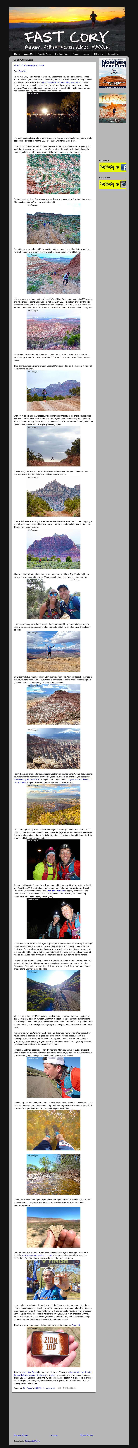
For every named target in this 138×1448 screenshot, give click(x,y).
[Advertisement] (53, 1413)
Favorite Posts (44, 54)
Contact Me (113, 54)
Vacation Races (31, 1372)
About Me (28, 54)
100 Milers (98, 54)
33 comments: (50, 1388)
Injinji (53, 1375)
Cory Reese (28, 1388)
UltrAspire (41, 1375)
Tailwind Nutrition (28, 1375)
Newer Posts (21, 1435)
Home (17, 54)
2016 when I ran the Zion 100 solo (37, 1255)
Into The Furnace (56, 891)
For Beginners (61, 54)
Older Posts (86, 1435)
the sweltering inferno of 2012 (27, 780)
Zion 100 (23, 71)
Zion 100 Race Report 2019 (29, 65)
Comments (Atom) (32, 1441)
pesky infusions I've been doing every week (61, 82)
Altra (71, 1372)
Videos (86, 54)
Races (75, 54)
